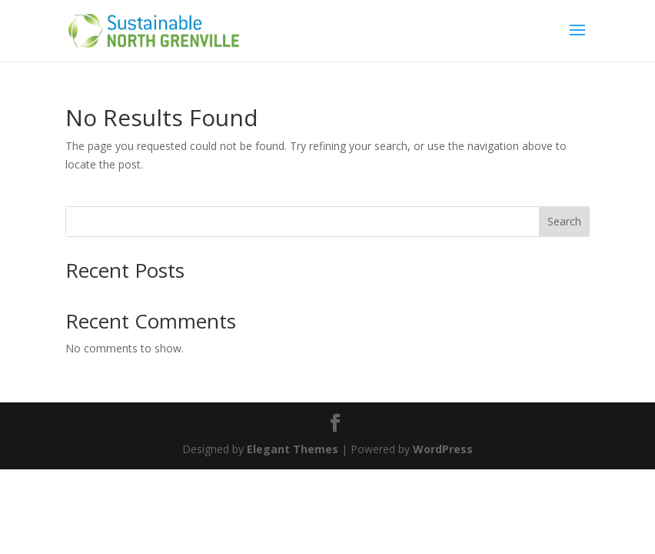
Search (564, 221)
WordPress (443, 449)
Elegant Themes (292, 449)
